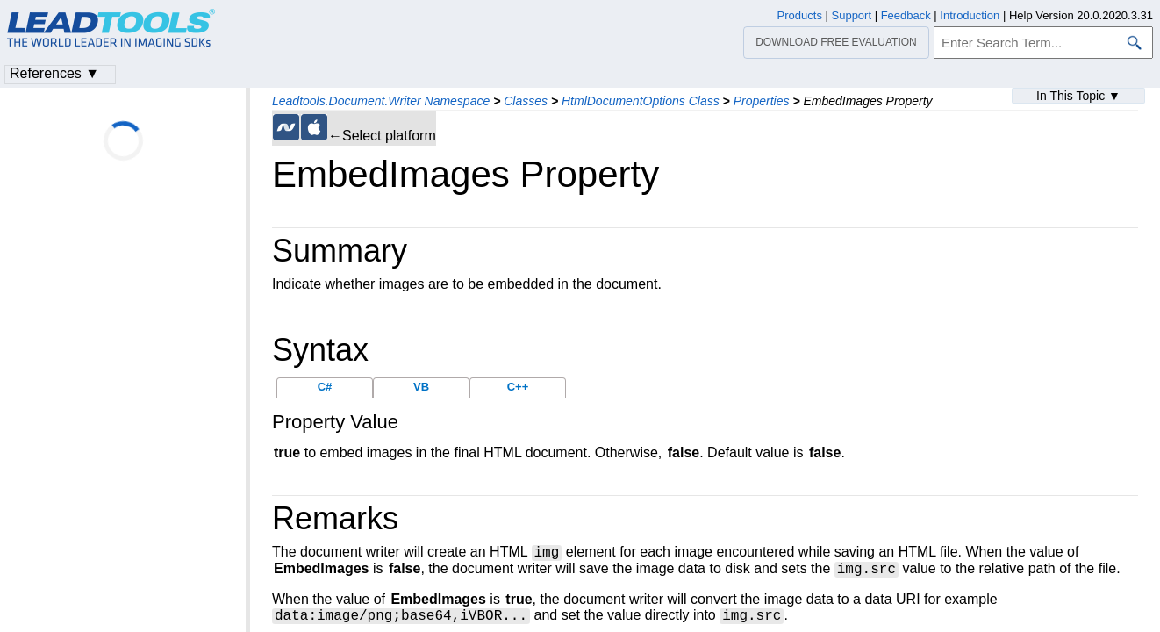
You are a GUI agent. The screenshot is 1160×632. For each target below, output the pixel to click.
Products (799, 15)
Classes (526, 101)
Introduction (969, 15)
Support (852, 15)
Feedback (906, 15)
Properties (762, 101)
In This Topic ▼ (1078, 96)
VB (421, 386)
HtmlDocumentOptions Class (641, 101)
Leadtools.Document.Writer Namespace (381, 101)
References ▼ (54, 73)
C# (325, 386)
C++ (518, 386)
